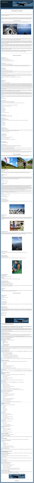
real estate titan (16, 45)
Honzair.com (5, 2)
